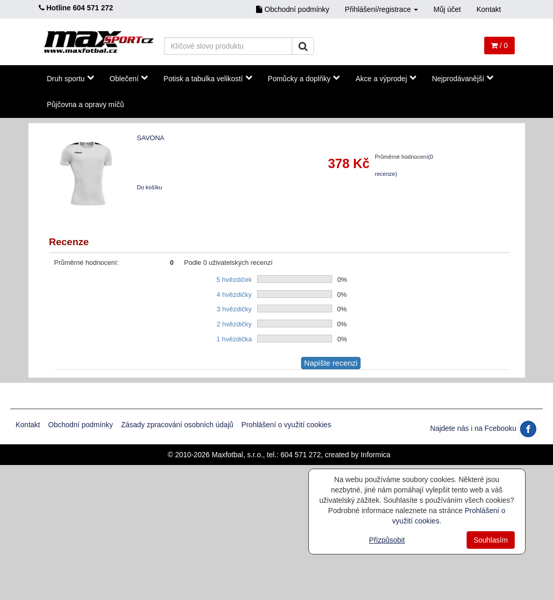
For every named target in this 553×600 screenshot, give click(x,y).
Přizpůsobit (387, 540)
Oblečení (129, 78)
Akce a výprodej (385, 78)
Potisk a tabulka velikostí (207, 78)
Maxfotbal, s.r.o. (237, 455)
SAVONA (151, 138)
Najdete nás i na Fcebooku (483, 428)
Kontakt (488, 9)
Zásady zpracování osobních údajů (177, 425)
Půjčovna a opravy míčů (85, 104)
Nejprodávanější (463, 78)
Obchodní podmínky (292, 9)
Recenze (69, 241)
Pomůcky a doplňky (304, 78)
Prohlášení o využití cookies (287, 425)
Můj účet (447, 9)
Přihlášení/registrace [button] (382, 9)
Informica (376, 455)
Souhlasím (490, 540)
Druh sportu (70, 78)
